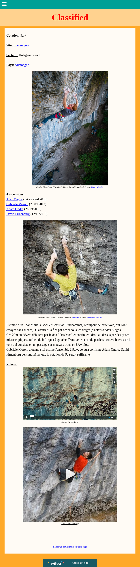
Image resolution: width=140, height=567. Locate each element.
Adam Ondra (14, 209)
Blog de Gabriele (97, 187)
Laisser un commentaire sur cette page (70, 547)
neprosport (76, 317)
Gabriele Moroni (17, 204)
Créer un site (80, 562)
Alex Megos (14, 199)
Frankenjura (21, 45)
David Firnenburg (18, 214)
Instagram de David (94, 317)
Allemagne (22, 65)
